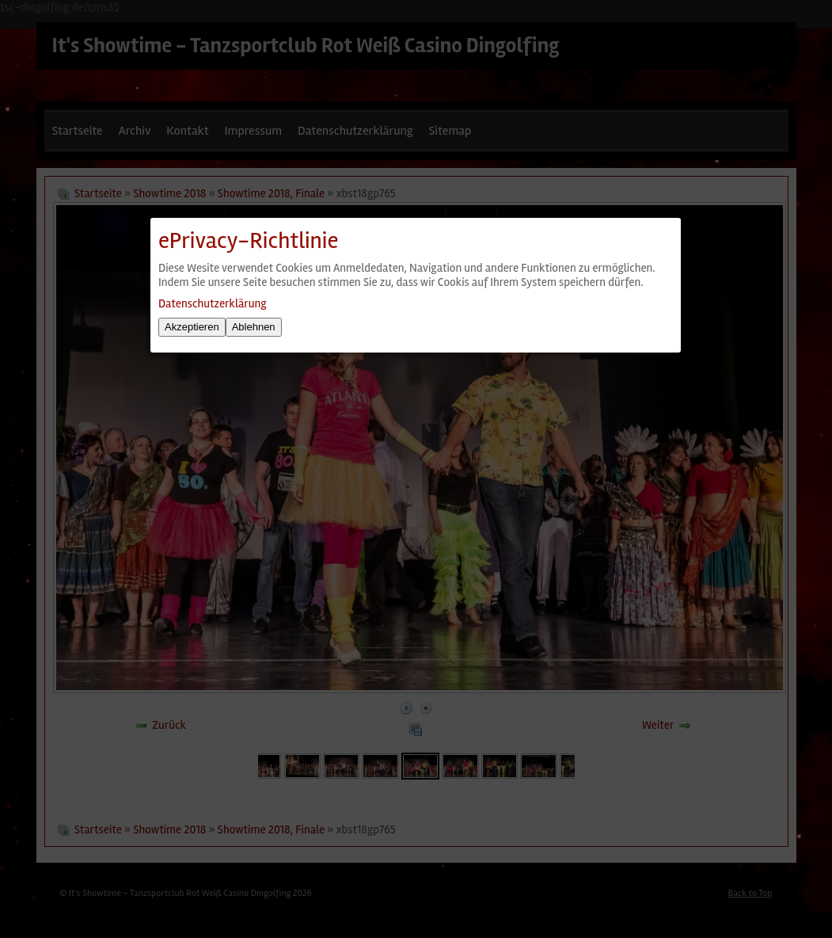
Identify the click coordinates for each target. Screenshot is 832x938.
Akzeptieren (192, 327)
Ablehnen (253, 327)
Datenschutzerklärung (212, 303)
